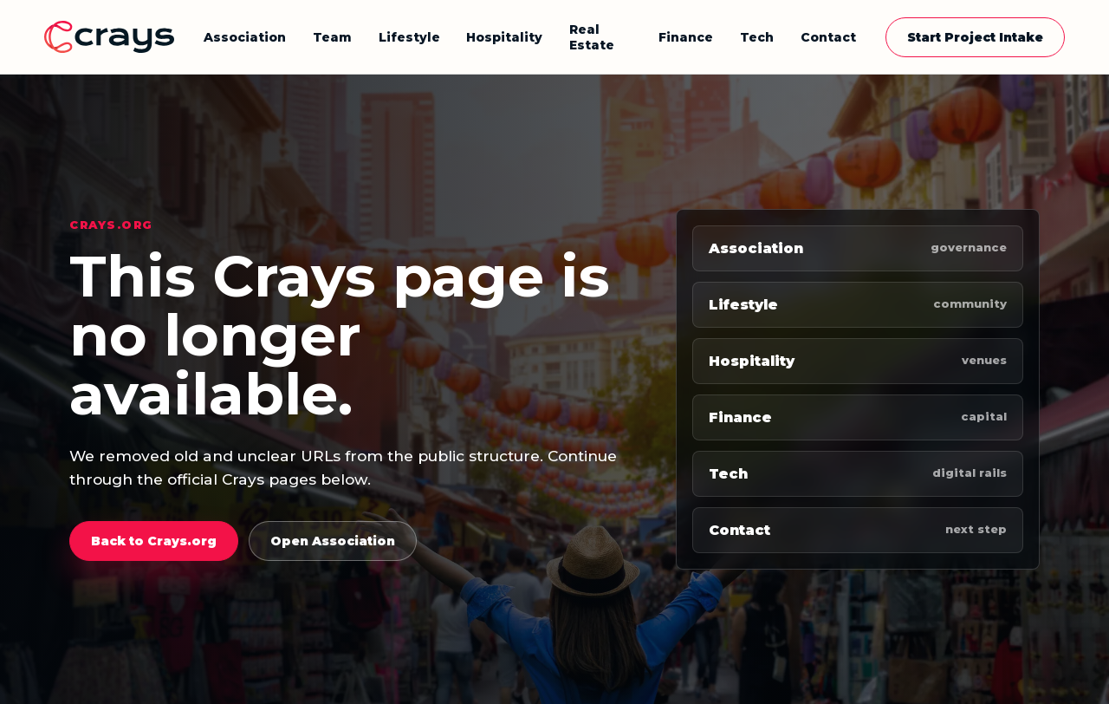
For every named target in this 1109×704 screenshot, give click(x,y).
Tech (757, 37)
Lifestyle (409, 37)
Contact (828, 37)
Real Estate (591, 37)
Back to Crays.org (154, 541)
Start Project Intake (975, 37)
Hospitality (504, 37)
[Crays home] (109, 37)
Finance (685, 37)
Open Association (332, 541)
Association (245, 37)
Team (332, 37)
